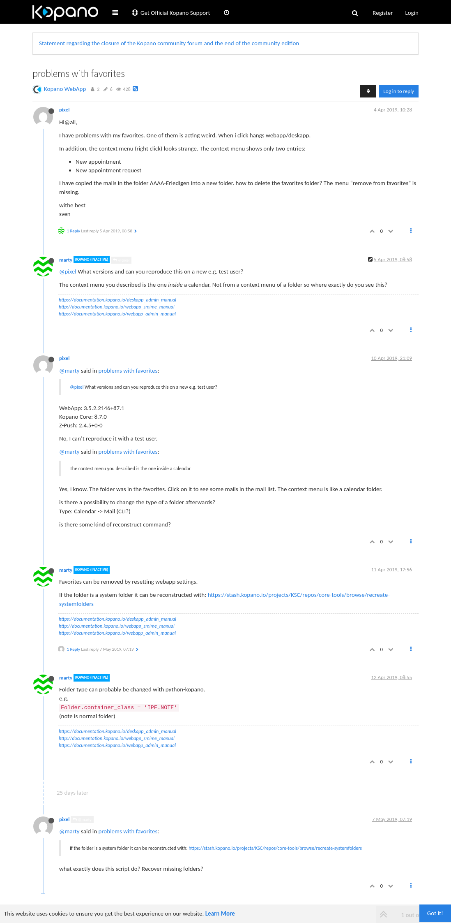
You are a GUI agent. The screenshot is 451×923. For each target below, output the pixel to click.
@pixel (121, 260)
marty (65, 259)
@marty (69, 370)
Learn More (220, 913)
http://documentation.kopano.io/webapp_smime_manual (117, 307)
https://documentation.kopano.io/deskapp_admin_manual (117, 300)
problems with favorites (128, 370)
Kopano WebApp (65, 89)
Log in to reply (398, 91)
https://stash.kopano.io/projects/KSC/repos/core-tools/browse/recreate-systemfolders (275, 848)
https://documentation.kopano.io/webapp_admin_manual (117, 314)
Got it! (435, 913)
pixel (64, 110)
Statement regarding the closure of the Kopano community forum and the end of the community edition (169, 43)
